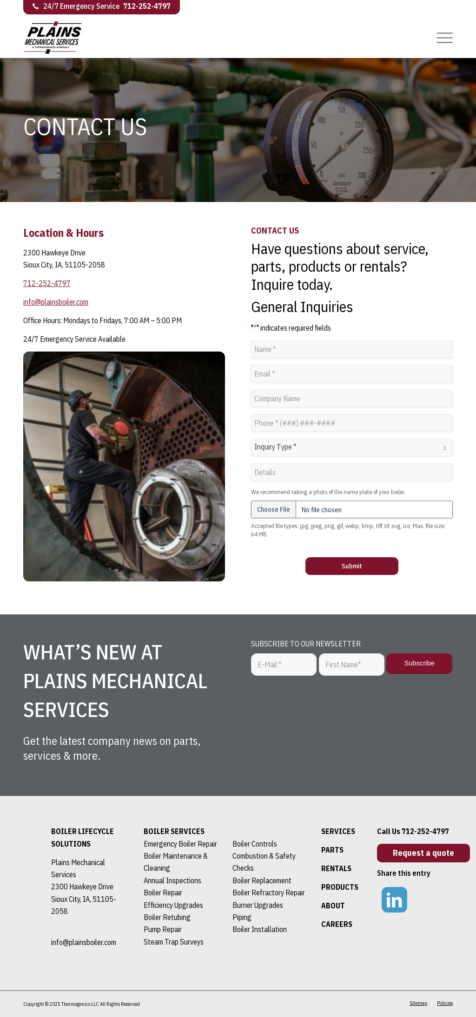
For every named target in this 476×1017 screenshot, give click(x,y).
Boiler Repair (163, 892)
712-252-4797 (147, 6)
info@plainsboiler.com (55, 301)
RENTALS (336, 868)
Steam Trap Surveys (174, 941)
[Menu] (441, 37)
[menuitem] (441, 37)
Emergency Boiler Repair (180, 843)
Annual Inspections (172, 880)
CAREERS (336, 924)
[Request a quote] (423, 853)
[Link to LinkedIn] (394, 900)
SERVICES (338, 831)
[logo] (60, 44)
